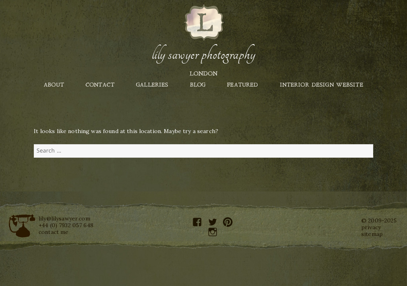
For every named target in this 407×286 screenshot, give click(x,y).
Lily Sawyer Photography (203, 54)
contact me (53, 232)
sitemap (372, 234)
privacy (371, 227)
